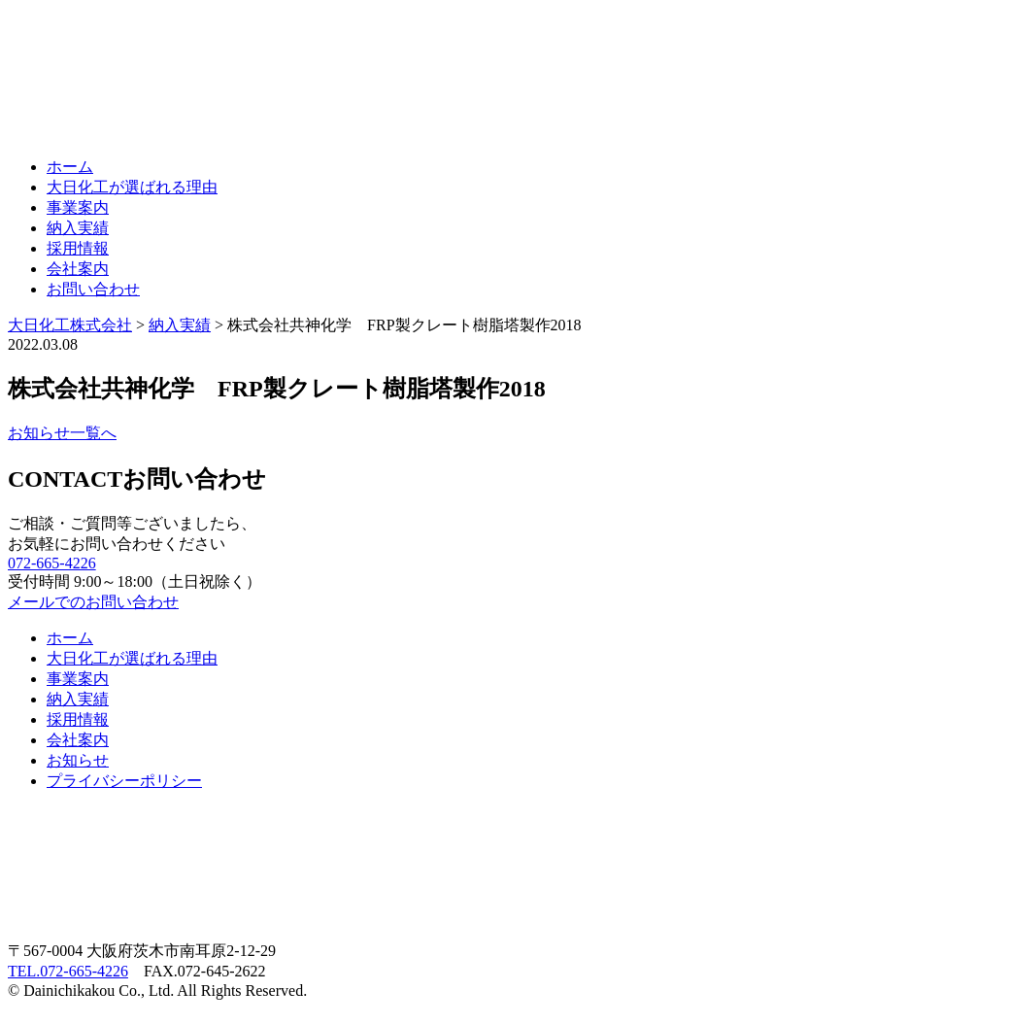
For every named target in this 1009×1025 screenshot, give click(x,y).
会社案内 (78, 268)
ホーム (70, 166)
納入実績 (78, 228)
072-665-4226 (52, 563)
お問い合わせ (93, 289)
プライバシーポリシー (124, 780)
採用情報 (78, 248)
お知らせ (78, 760)
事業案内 (78, 207)
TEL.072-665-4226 (68, 971)
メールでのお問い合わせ (93, 602)
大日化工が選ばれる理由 (132, 187)
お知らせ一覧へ (62, 433)
